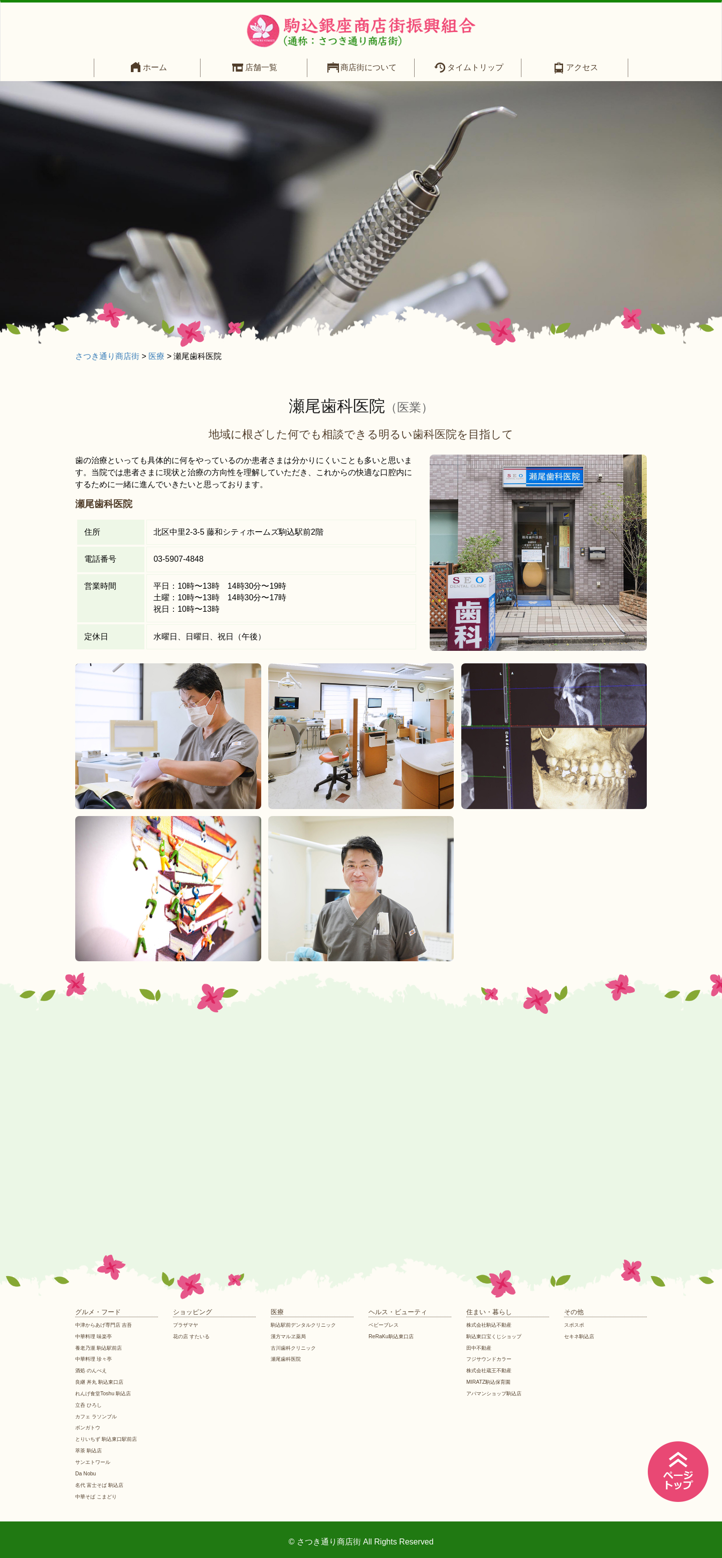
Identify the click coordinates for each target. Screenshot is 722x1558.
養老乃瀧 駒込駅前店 (100, 1348)
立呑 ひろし (89, 1405)
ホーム (155, 67)
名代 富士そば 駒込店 (101, 1485)
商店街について (368, 67)
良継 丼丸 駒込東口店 (101, 1382)
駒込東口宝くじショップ (496, 1336)
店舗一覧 (261, 67)
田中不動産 (480, 1348)
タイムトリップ (475, 67)
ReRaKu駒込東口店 (393, 1336)
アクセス (582, 67)
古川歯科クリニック (295, 1348)
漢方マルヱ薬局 (290, 1336)
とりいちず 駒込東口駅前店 (109, 1439)
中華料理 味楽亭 (95, 1336)
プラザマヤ (187, 1325)
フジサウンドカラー (491, 1359)
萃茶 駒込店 (89, 1450)
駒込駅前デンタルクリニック (306, 1325)
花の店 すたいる (193, 1336)
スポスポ (575, 1325)
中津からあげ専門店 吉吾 (106, 1325)
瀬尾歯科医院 (287, 1359)
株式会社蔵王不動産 (491, 1370)
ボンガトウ (89, 1427)
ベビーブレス (385, 1325)
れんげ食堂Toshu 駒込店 (105, 1393)
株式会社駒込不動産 (491, 1325)
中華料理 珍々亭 (95, 1359)
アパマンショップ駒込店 (496, 1393)
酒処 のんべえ (92, 1370)
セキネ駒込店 (580, 1336)
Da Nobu (86, 1473)
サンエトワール (94, 1462)
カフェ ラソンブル (98, 1416)
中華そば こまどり (98, 1496)
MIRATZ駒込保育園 (490, 1382)
